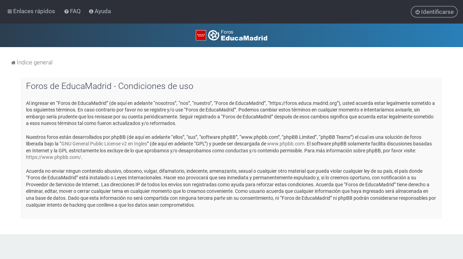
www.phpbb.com (285, 143)
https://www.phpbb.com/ (53, 157)
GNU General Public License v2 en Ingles (104, 143)
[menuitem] (73, 11)
